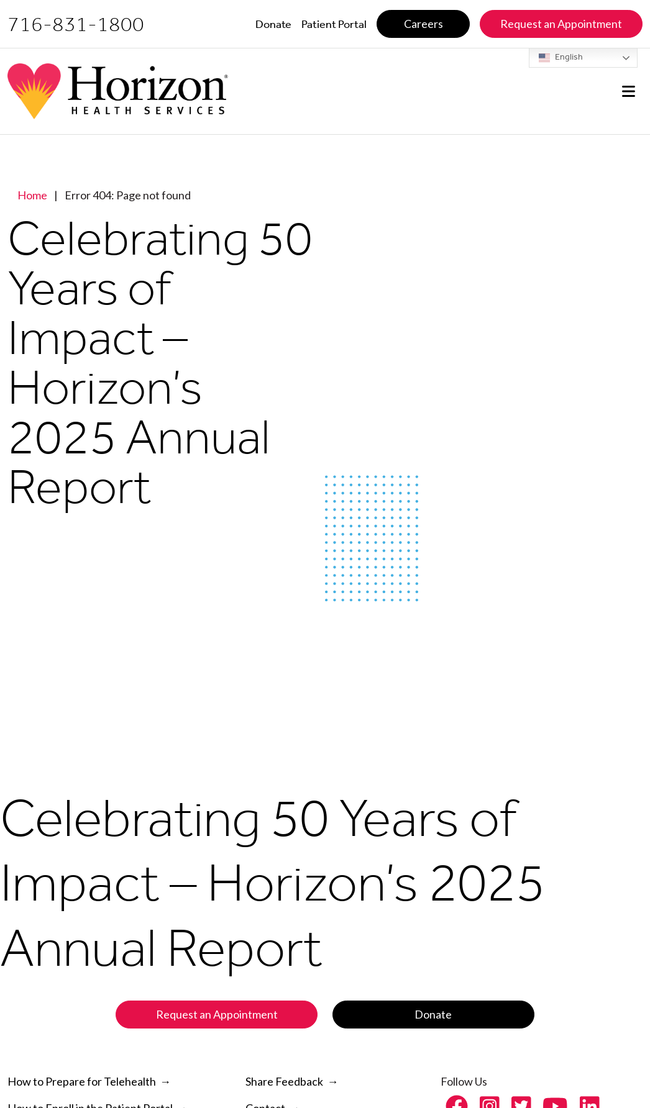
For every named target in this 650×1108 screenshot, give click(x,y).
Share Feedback (284, 1081)
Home (32, 195)
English (561, 57)
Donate (433, 1014)
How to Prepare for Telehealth (81, 1081)
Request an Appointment (217, 1014)
